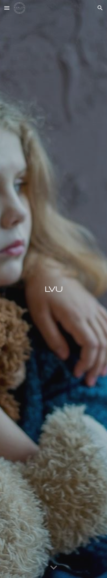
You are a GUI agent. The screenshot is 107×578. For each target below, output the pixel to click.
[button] (7, 8)
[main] (53, 289)
